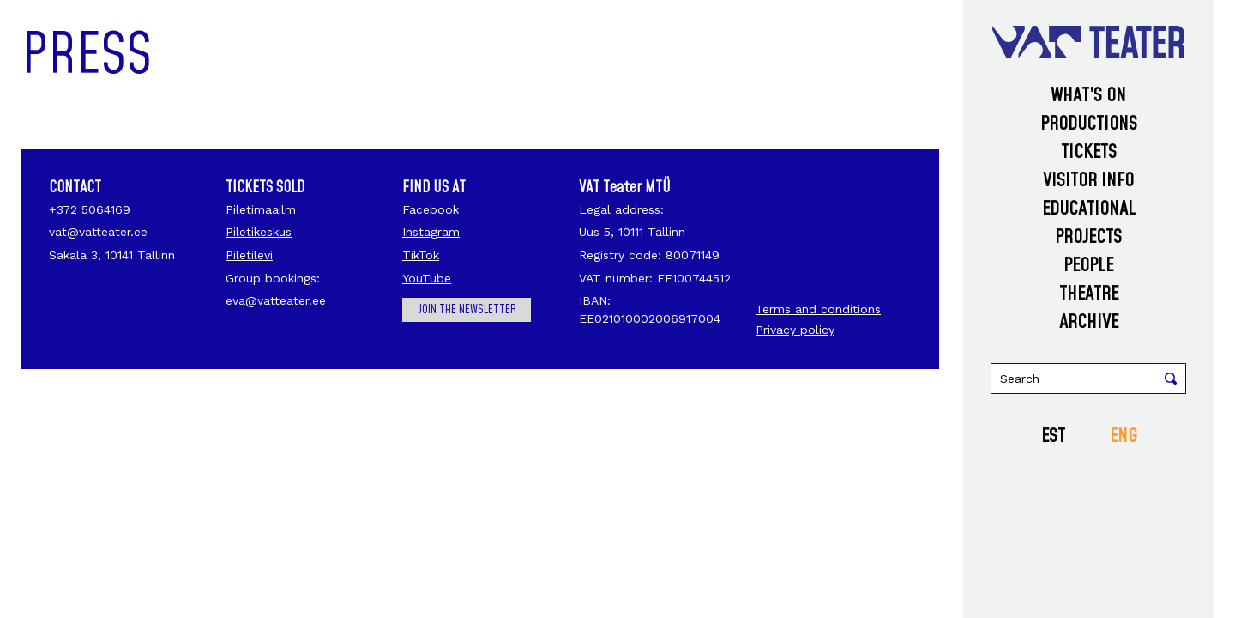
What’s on (1088, 95)
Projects (1088, 237)
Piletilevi (249, 255)
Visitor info (1088, 180)
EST (1053, 436)
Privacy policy (795, 329)
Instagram (431, 232)
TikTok (420, 255)
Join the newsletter (467, 309)
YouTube (426, 278)
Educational (1089, 209)
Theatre (1088, 294)
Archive (1088, 322)
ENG (1123, 436)
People (1088, 265)
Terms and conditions (818, 309)
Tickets (1089, 152)
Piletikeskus (259, 232)
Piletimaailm (261, 209)
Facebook (430, 209)
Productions (1088, 124)
